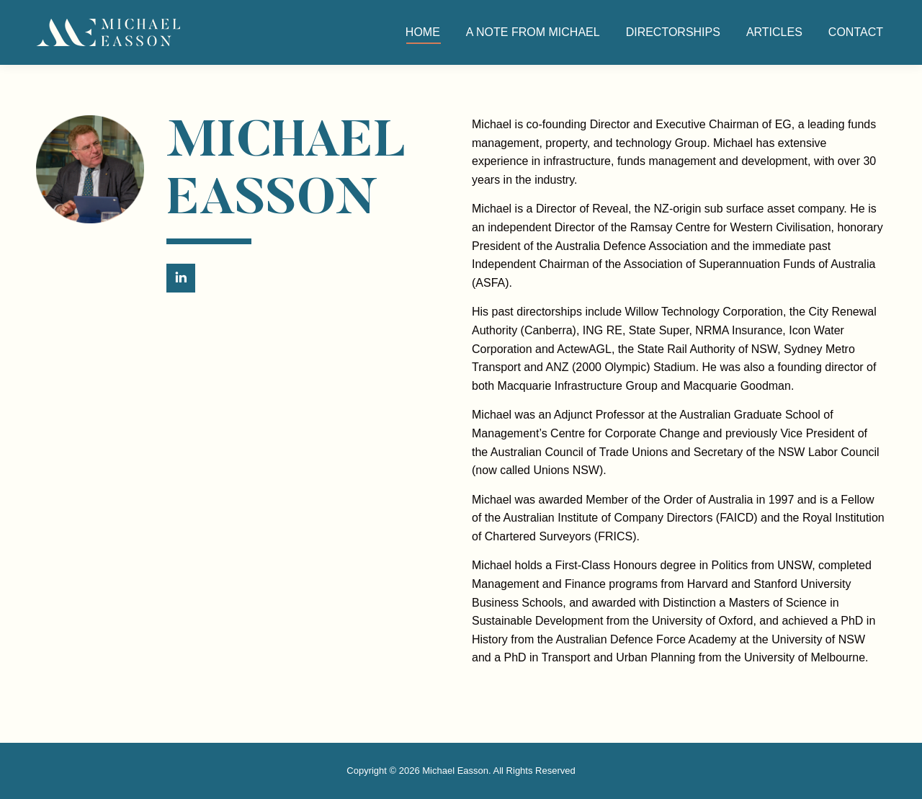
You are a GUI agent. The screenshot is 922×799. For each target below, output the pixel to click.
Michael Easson (455, 770)
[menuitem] (423, 32)
